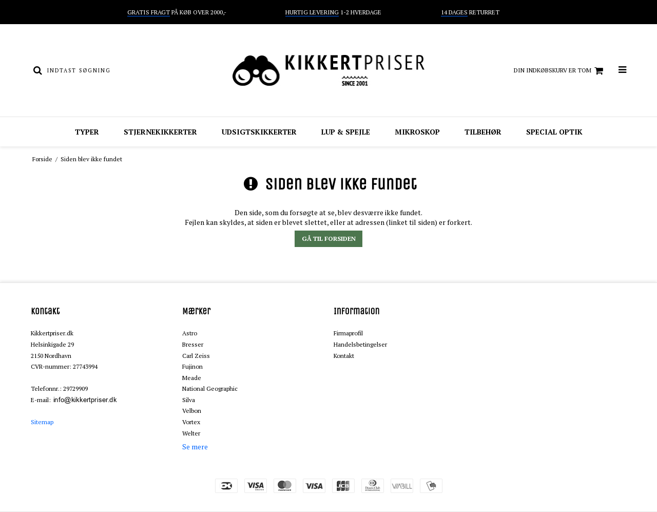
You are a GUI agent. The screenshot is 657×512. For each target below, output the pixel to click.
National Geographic (210, 388)
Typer (87, 132)
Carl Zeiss (196, 355)
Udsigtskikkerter (259, 132)
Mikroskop (417, 132)
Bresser (192, 344)
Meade (191, 378)
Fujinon (192, 366)
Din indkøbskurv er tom (560, 70)
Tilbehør (483, 132)
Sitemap (42, 422)
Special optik (554, 132)
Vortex (191, 422)
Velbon (191, 410)
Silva (188, 400)
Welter (191, 433)
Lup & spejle (345, 132)
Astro (189, 333)
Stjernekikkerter (160, 132)
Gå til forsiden (329, 238)
